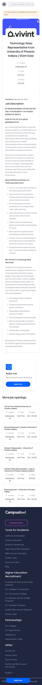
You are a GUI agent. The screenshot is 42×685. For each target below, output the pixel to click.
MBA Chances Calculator (16, 553)
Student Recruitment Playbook (18, 610)
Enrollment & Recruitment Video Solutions (19, 583)
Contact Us (10, 651)
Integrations (10, 635)
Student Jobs (11, 558)
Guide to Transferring (14, 545)
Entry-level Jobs (12, 562)
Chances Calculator (13, 540)
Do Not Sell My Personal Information (16, 665)
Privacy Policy (11, 655)
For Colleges (10, 626)
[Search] (21, 4)
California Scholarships (15, 536)
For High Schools (12, 630)
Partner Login (11, 614)
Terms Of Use (11, 660)
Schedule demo (16, 523)
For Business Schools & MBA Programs (17, 599)
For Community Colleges (16, 594)
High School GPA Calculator (17, 549)
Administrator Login (13, 639)
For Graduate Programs (15, 605)
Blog (7, 567)
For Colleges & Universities (17, 589)
